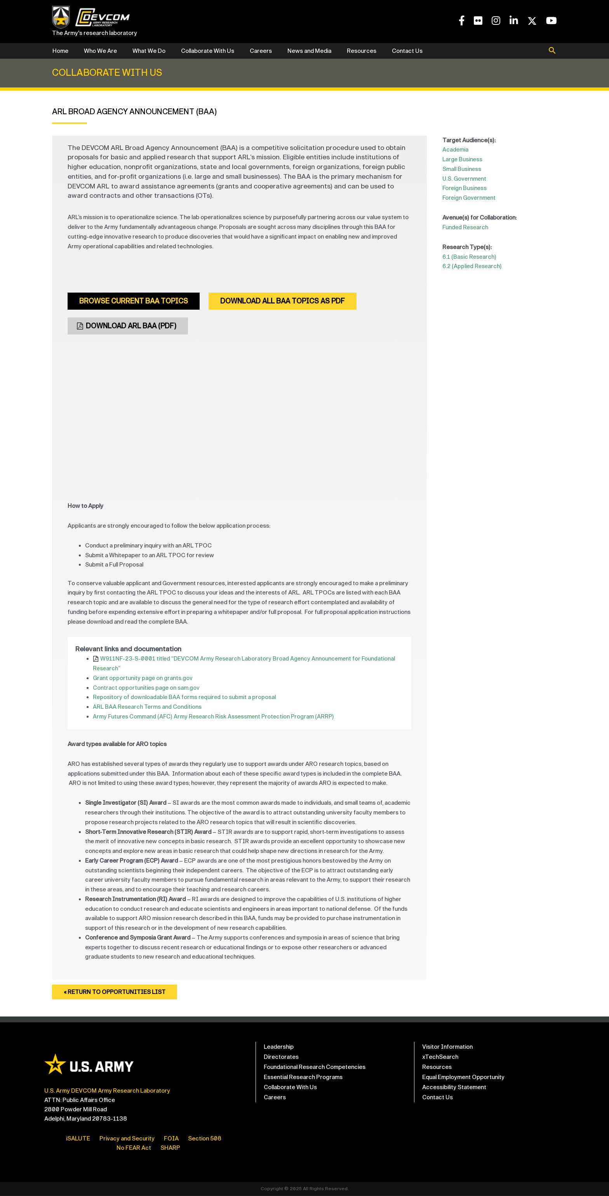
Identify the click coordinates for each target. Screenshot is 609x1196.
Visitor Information (447, 1047)
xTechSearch (440, 1057)
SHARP (170, 1148)
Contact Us (407, 50)
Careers (261, 50)
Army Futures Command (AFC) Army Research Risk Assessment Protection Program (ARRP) (215, 716)
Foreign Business (465, 188)
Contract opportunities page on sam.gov (146, 688)
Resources (361, 50)
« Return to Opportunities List (116, 992)
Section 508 (204, 1138)
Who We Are (100, 50)
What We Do (148, 50)
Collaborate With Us (207, 50)
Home (60, 50)
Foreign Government (469, 197)
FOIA (171, 1138)
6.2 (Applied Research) (472, 266)
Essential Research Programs (303, 1077)
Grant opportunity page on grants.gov (143, 678)
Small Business (462, 169)
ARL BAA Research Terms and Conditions (148, 707)
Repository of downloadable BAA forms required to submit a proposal (185, 697)
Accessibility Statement (454, 1087)
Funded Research (466, 227)
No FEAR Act (134, 1148)
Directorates (281, 1057)
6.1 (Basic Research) (469, 256)
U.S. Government (464, 178)
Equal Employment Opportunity (463, 1077)
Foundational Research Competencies (314, 1067)
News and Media (309, 50)
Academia (455, 149)
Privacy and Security (127, 1138)
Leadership (279, 1047)
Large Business (462, 159)
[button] (552, 51)
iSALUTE (78, 1138)
